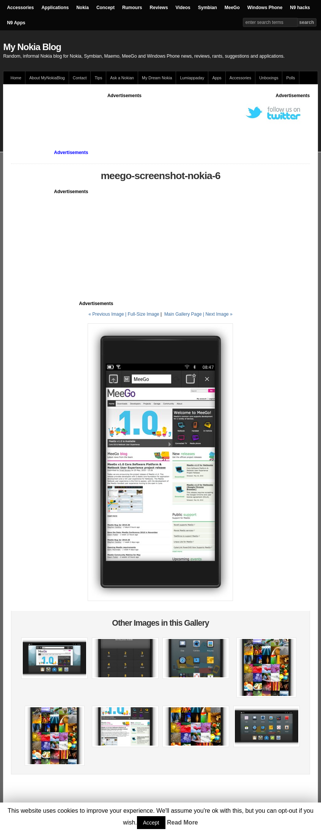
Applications (55, 7)
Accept (151, 823)
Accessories (20, 7)
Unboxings (268, 78)
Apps (216, 78)
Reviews (159, 7)
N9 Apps (16, 22)
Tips (98, 78)
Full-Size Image (143, 314)
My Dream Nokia (157, 78)
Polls (290, 78)
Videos (183, 7)
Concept (105, 7)
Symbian (207, 7)
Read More (182, 822)
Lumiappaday (192, 78)
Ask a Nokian (122, 78)
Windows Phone (265, 7)
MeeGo (232, 7)
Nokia (82, 7)
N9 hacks (300, 7)
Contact (80, 78)
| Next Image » (218, 314)
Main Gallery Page (183, 314)
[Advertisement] (149, 116)
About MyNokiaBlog (47, 78)
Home (16, 78)
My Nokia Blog (32, 47)
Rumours (132, 7)
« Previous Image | (107, 314)
